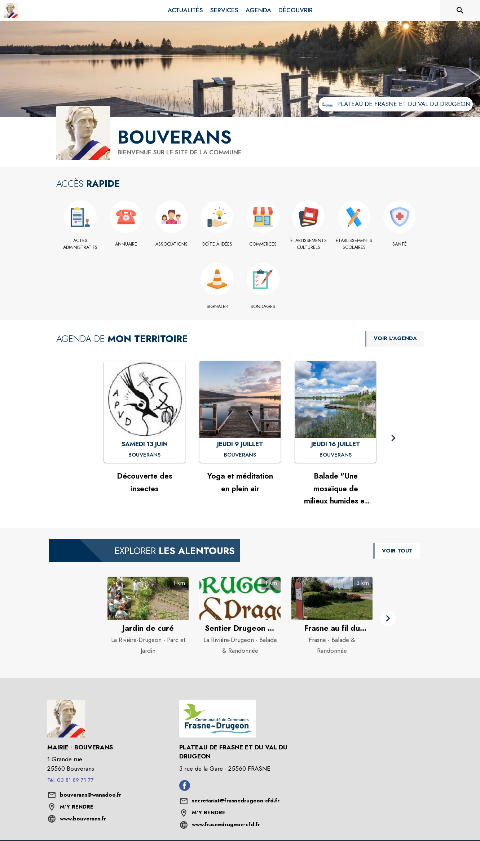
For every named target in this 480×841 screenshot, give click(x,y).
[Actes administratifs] (81, 244)
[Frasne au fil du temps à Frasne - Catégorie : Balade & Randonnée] (332, 628)
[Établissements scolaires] (354, 244)
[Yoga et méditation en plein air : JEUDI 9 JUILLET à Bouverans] (240, 455)
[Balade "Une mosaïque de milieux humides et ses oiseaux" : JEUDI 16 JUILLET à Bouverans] (336, 455)
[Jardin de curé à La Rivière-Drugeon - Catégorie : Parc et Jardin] (148, 628)
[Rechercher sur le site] (460, 10)
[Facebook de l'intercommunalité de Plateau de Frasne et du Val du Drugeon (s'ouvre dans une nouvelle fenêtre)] (184, 788)
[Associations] (172, 244)
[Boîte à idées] (217, 244)
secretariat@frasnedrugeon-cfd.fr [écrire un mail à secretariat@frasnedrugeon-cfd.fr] (235, 801)
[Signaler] (217, 306)
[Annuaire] (126, 244)
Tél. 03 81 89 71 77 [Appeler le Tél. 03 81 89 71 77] (70, 780)
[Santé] (400, 244)
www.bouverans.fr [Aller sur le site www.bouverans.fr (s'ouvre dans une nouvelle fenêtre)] (83, 819)
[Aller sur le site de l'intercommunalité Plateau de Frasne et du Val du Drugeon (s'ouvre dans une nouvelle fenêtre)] (395, 104)
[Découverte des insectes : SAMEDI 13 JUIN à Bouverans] (144, 455)
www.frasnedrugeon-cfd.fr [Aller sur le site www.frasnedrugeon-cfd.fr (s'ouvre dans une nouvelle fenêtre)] (226, 824)
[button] (393, 438)
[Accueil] (11, 10)
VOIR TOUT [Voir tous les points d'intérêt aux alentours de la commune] (397, 551)
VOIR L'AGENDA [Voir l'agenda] (395, 338)
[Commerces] (263, 244)
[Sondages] (263, 306)
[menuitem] (185, 10)
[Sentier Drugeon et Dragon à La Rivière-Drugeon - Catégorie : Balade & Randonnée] (240, 628)
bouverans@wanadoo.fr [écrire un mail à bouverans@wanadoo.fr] (90, 795)
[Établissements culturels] (308, 244)
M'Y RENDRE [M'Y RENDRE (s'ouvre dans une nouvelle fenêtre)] (76, 807)
